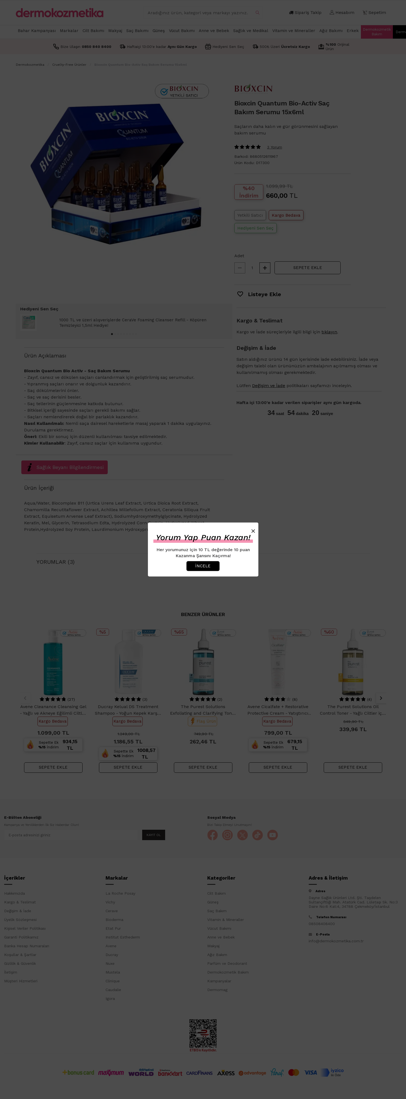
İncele (203, 565)
